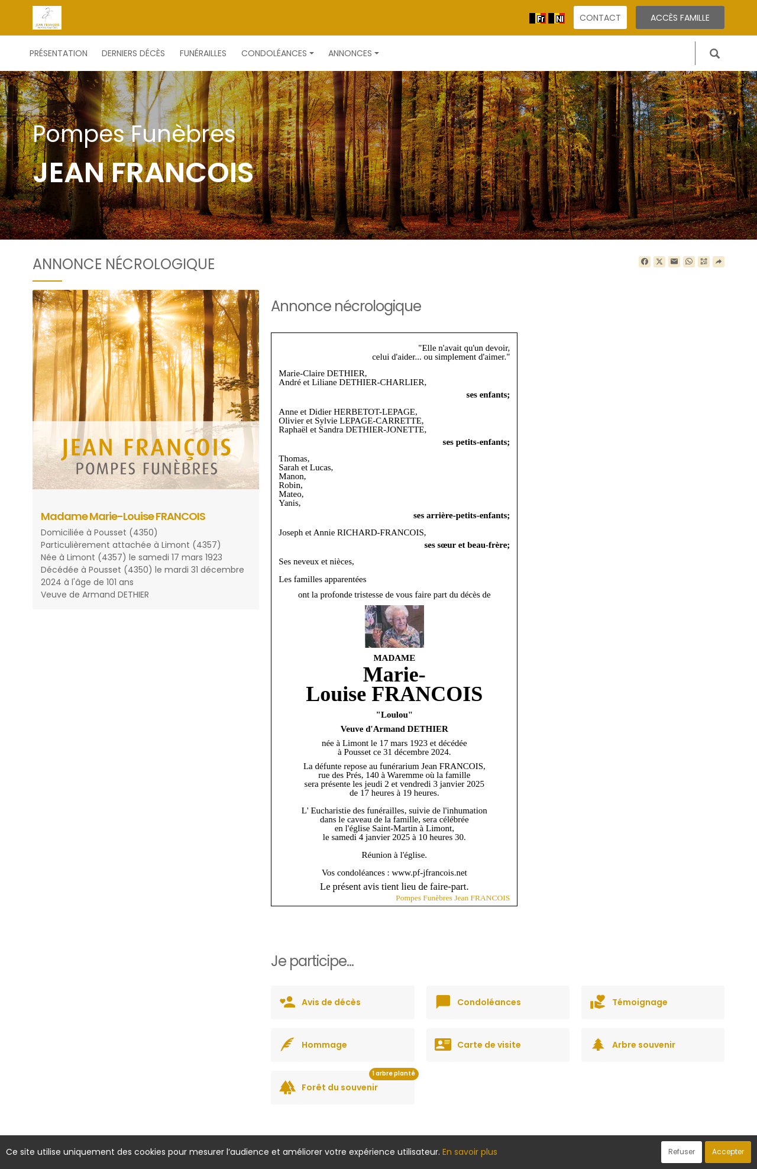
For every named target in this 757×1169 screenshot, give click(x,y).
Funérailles (203, 53)
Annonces (353, 53)
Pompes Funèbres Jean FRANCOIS (453, 897)
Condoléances (277, 53)
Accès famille (680, 18)
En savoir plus (469, 1152)
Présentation (59, 53)
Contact (600, 18)
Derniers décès (133, 53)
